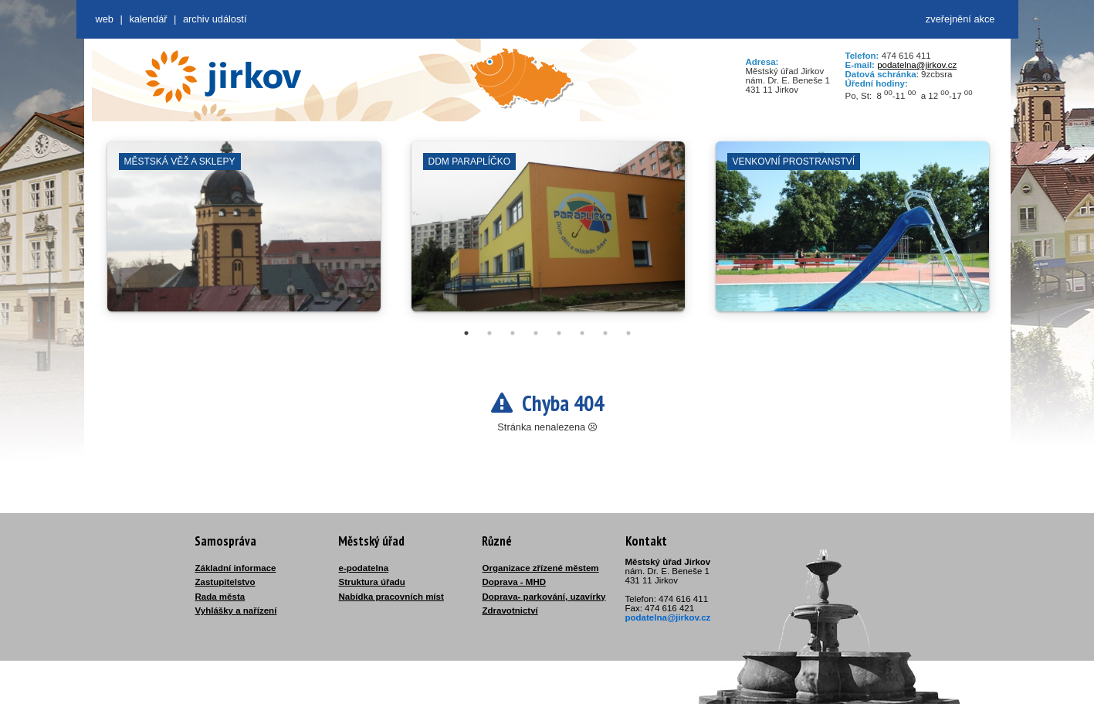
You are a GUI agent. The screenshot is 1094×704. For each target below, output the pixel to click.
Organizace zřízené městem (541, 568)
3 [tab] (512, 333)
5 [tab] (559, 333)
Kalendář (148, 19)
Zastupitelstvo (225, 582)
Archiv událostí (215, 19)
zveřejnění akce (960, 19)
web (104, 19)
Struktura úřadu (372, 582)
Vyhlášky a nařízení (236, 610)
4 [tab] (536, 333)
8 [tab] (628, 333)
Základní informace (235, 568)
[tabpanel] (244, 234)
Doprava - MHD (515, 582)
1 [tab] (466, 333)
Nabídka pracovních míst (391, 596)
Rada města (220, 596)
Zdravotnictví (510, 610)
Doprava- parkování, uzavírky (544, 596)
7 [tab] (605, 333)
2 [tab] (489, 333)
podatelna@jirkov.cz (917, 65)
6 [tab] (582, 333)
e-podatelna (364, 568)
